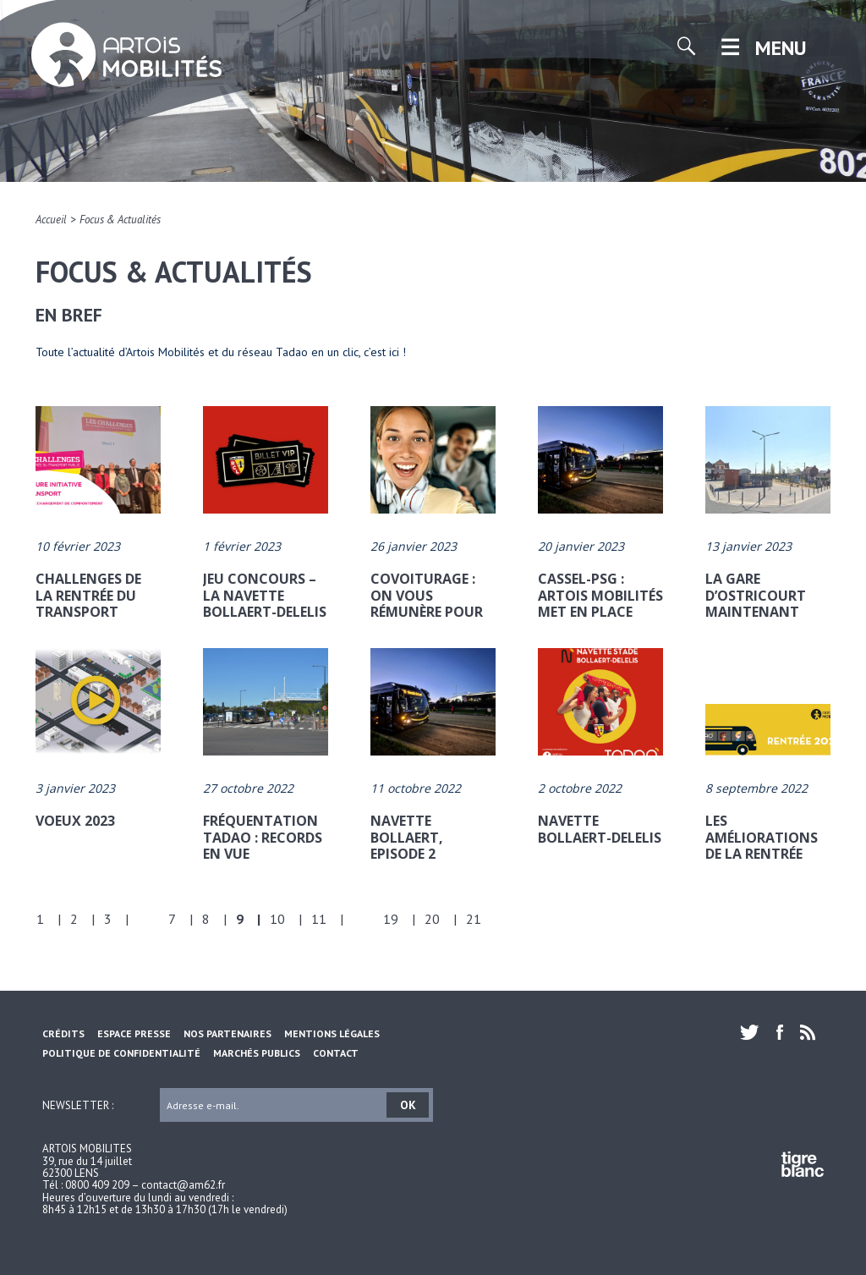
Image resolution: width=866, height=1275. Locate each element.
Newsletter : (77, 1104)
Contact (336, 1053)
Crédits (63, 1033)
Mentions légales (332, 1033)
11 (318, 918)
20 (432, 918)
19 (390, 918)
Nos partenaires (227, 1033)
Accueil (51, 219)
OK (408, 1105)
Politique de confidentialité (121, 1053)
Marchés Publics (256, 1053)
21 (473, 918)
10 (277, 918)
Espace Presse (134, 1033)
